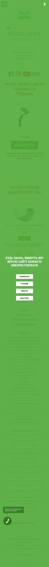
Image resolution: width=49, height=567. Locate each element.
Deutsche (24, 298)
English (24, 291)
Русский (24, 284)
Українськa (24, 277)
